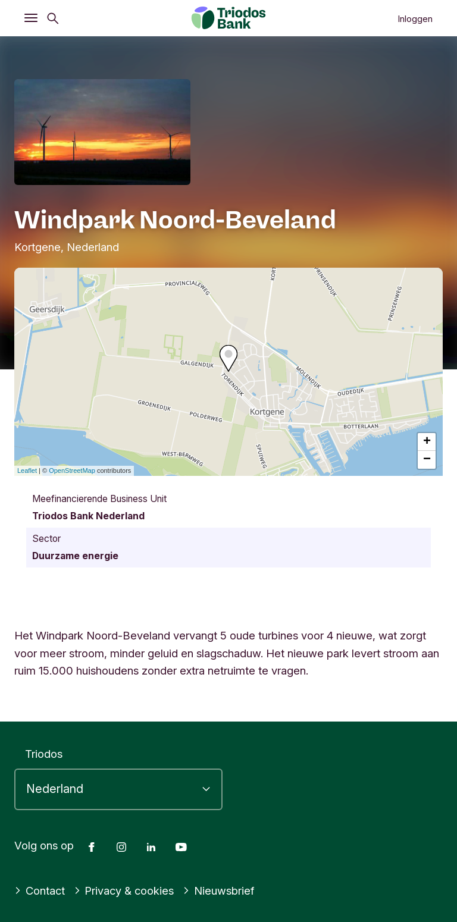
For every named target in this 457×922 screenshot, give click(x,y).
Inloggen (415, 18)
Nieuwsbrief (219, 890)
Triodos (43, 753)
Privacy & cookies (124, 890)
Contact (39, 890)
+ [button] (427, 442)
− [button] (427, 460)
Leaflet (27, 470)
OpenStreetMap (72, 470)
